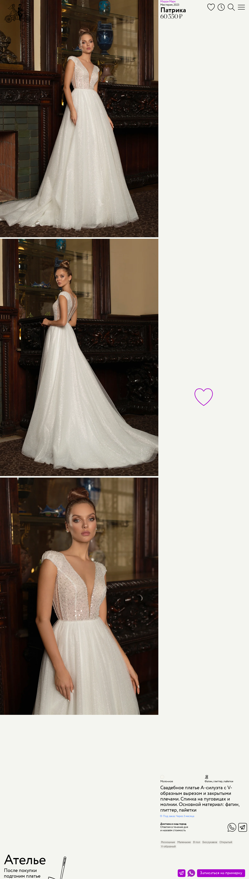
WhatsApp (232, 827)
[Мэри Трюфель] (17, 13)
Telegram (242, 827)
